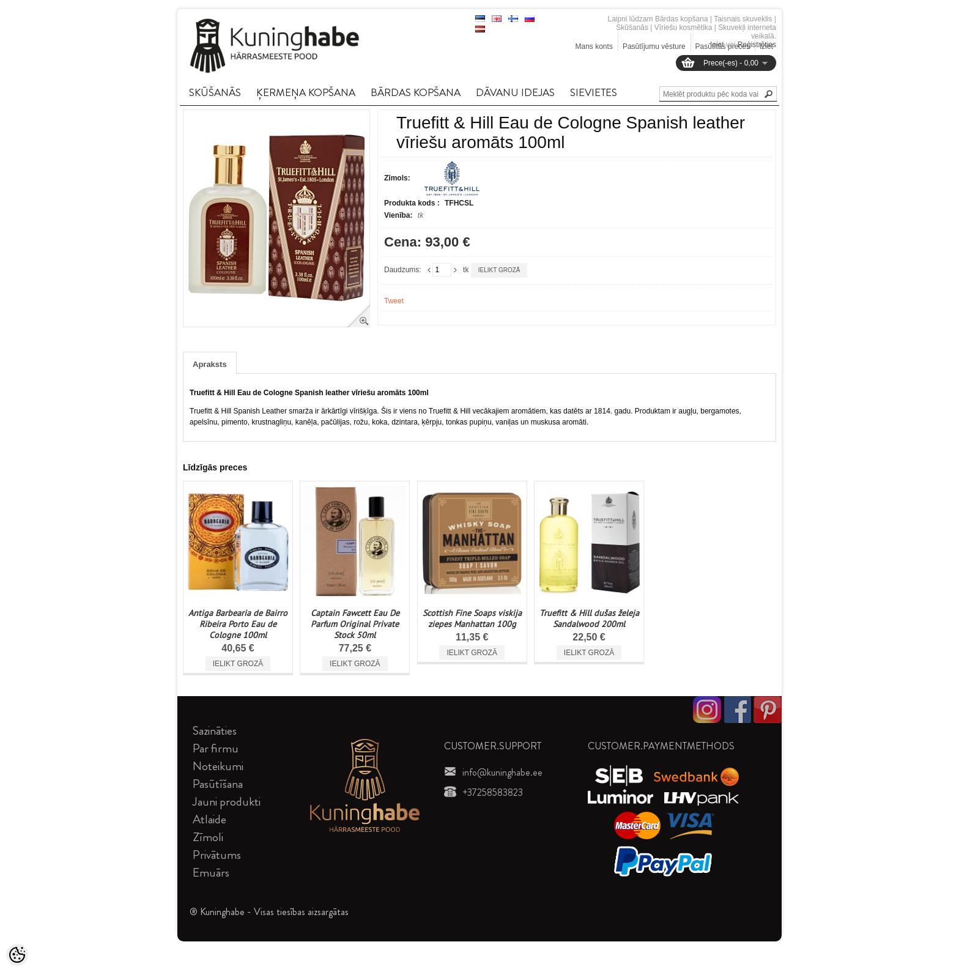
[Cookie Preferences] (17, 955)
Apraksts (210, 364)
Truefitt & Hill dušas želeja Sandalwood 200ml (589, 618)
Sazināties (215, 731)
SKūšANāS (215, 92)
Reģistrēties (757, 44)
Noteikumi (218, 766)
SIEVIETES (593, 92)
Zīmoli (208, 837)
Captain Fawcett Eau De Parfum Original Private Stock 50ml (355, 623)
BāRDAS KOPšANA (416, 92)
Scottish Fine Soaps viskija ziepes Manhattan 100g (472, 618)
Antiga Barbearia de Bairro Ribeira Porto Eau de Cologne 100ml (237, 623)
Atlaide (209, 819)
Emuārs (211, 872)
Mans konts (594, 46)
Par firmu (216, 748)
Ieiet (717, 44)
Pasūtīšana (218, 784)
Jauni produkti (227, 802)
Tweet (394, 301)
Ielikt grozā (499, 270)
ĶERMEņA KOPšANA (305, 92)
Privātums (217, 855)
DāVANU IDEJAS (515, 92)
